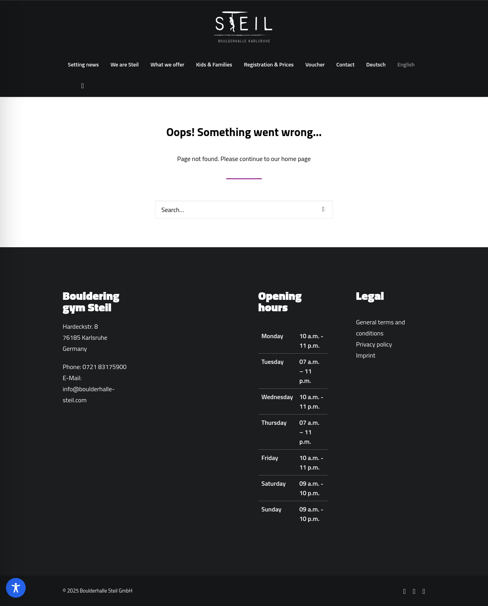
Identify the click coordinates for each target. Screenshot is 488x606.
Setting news (83, 64)
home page (296, 158)
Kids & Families (214, 64)
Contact (346, 64)
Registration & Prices (269, 64)
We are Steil (124, 64)
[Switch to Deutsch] (376, 64)
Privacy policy (374, 344)
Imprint (365, 355)
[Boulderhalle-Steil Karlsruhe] (244, 27)
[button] (80, 86)
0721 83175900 (105, 366)
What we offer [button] (167, 64)
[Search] (244, 210)
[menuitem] (83, 64)
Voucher (315, 64)
